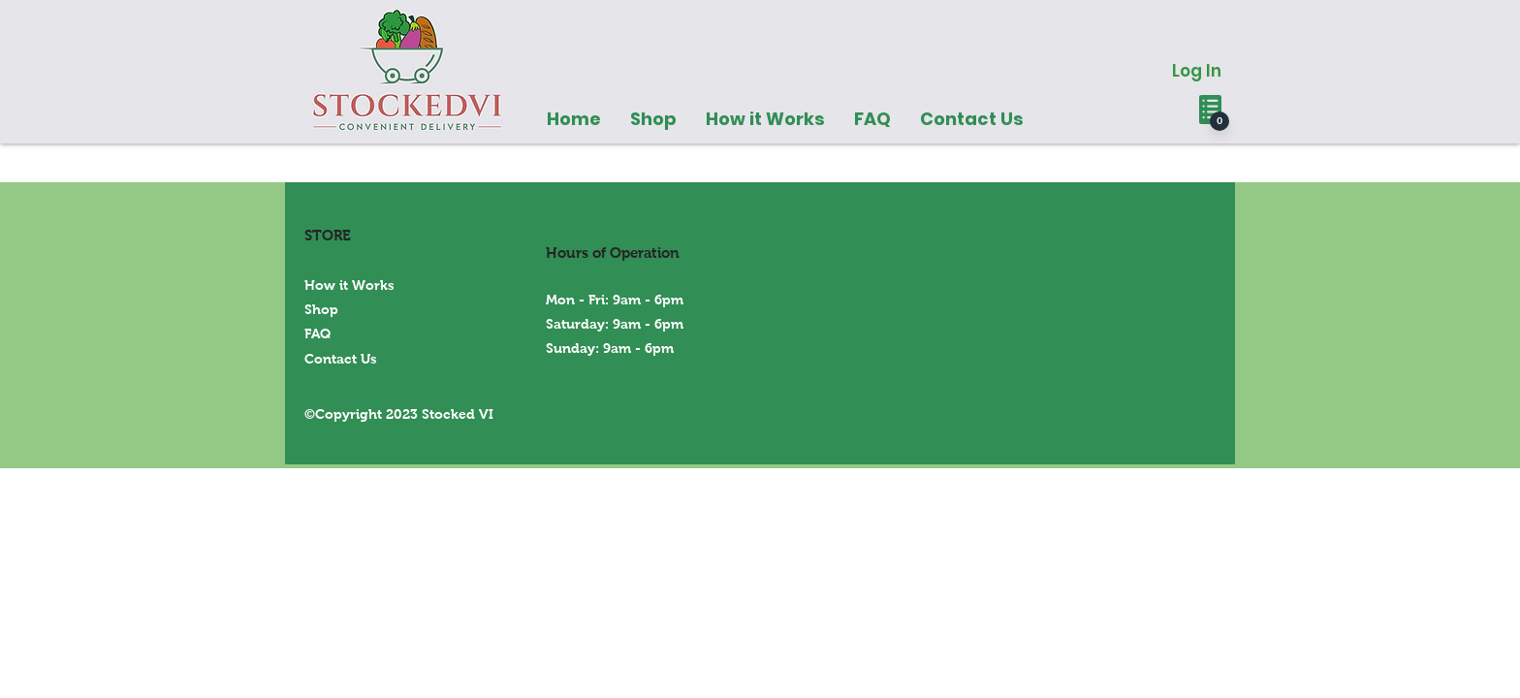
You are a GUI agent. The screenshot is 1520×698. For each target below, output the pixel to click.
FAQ (317, 333)
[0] (1219, 121)
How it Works (349, 285)
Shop (321, 309)
